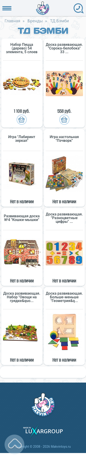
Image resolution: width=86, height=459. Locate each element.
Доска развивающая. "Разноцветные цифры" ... (64, 218)
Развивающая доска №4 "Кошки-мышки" (22, 218)
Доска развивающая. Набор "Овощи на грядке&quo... (21, 297)
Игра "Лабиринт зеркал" (21, 138)
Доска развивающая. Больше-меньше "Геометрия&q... (64, 297)
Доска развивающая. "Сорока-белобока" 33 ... (64, 48)
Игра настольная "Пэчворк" (64, 138)
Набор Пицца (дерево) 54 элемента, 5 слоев (21, 48)
